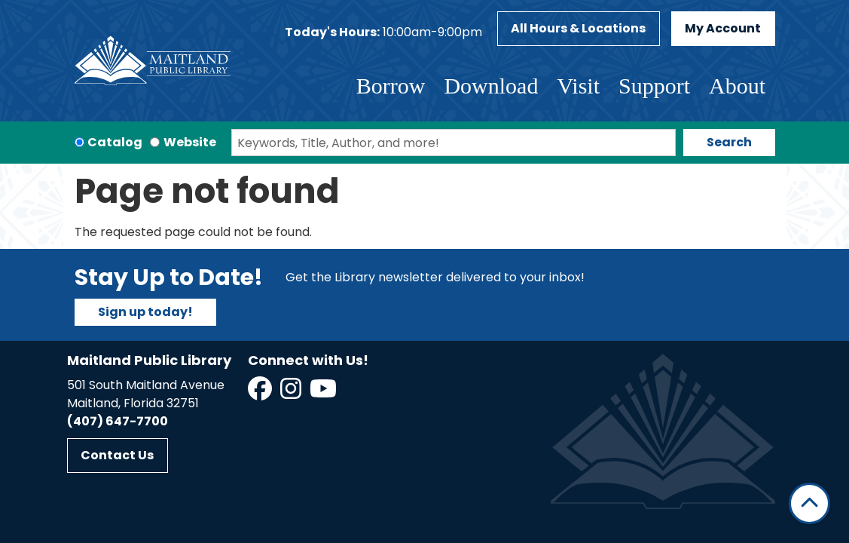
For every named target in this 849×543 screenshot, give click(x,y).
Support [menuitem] (654, 85)
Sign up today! (145, 312)
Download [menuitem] (491, 85)
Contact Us (117, 455)
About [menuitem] (737, 85)
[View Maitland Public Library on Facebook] (261, 393)
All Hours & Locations (578, 28)
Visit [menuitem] (578, 85)
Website (189, 142)
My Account (723, 28)
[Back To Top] (809, 503)
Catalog (114, 142)
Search (729, 142)
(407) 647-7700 (117, 421)
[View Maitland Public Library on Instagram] (292, 393)
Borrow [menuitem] (391, 85)
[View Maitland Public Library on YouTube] (324, 393)
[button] (383, 32)
